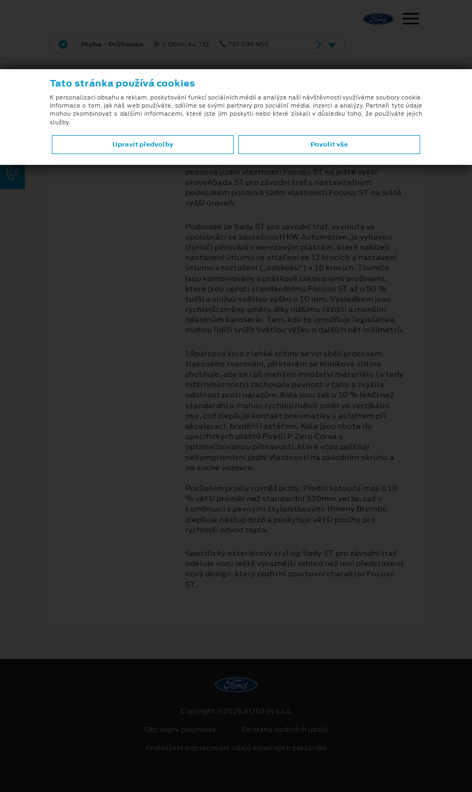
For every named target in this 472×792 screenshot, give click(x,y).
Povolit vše (329, 144)
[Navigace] (411, 20)
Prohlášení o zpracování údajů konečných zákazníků (236, 748)
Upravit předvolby (142, 144)
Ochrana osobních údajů (285, 730)
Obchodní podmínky (180, 730)
